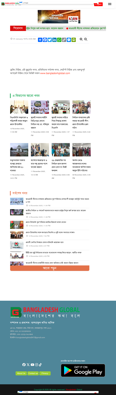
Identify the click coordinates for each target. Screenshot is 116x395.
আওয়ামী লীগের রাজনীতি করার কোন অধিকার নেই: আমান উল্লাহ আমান (52, 263)
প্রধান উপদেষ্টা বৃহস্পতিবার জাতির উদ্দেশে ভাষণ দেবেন (46, 222)
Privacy (45, 373)
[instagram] (36, 365)
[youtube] (32, 365)
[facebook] (24, 365)
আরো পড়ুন (49, 268)
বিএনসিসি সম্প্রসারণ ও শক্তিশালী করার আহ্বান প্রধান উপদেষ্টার (19, 121)
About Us (21, 373)
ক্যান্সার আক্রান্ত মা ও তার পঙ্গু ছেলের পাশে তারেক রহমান (39, 163)
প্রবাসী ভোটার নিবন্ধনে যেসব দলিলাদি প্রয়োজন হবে (44, 242)
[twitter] (28, 365)
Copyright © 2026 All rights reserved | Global (58, 389)
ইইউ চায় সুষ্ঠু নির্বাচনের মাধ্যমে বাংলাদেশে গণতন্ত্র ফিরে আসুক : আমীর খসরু (53, 252)
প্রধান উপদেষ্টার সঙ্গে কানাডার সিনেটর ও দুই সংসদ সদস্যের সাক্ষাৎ (50, 232)
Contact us (33, 373)
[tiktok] (40, 365)
